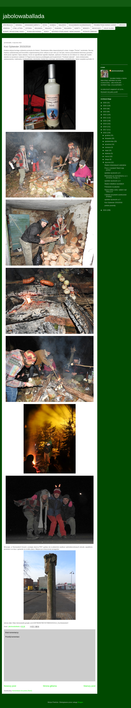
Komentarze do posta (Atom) (22, 691)
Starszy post (89, 686)
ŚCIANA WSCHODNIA (34, 31)
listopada (108, 138)
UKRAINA (18, 25)
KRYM (45, 25)
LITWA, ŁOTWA (18, 28)
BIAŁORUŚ (62, 25)
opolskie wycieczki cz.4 (112, 181)
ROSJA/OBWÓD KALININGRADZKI (80, 25)
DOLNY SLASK (109, 28)
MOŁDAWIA (39, 28)
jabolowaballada (23, 16)
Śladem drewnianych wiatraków (115, 165)
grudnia (107, 135)
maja (107, 150)
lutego (107, 159)
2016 (105, 133)
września (108, 144)
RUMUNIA (58, 28)
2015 (105, 210)
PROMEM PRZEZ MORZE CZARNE (105, 25)
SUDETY (77, 28)
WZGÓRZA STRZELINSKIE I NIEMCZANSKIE (66, 31)
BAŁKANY (48, 28)
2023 (105, 111)
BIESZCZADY (96, 28)
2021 (105, 118)
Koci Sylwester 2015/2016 (113, 202)
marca (107, 156)
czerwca (108, 147)
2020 (105, 121)
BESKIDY (86, 28)
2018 (105, 127)
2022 (105, 114)
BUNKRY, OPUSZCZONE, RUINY (13, 31)
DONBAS (53, 25)
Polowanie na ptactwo (112, 187)
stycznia (108, 162)
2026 (105, 103)
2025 (105, 106)
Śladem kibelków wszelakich (114, 184)
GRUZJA (122, 25)
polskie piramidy (110, 205)
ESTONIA (28, 28)
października (109, 141)
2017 (105, 130)
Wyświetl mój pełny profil (109, 92)
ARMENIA (6, 28)
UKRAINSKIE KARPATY (32, 25)
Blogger (80, 702)
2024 (105, 108)
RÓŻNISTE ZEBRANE (90, 31)
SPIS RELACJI (8, 25)
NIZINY (46, 31)
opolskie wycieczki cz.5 (112, 173)
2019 (105, 124)
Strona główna (50, 686)
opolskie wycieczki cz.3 (112, 199)
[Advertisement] (114, 51)
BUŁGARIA (68, 28)
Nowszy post (10, 686)
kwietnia (108, 153)
